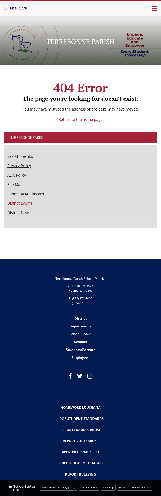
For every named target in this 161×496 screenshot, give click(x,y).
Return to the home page (80, 119)
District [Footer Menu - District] (80, 318)
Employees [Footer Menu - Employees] (80, 357)
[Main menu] (154, 8)
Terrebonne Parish (27, 137)
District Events (19, 203)
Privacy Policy (19, 165)
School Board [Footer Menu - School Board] (80, 334)
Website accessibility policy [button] (58, 487)
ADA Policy (16, 175)
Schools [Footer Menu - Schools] (80, 342)
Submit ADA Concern (25, 193)
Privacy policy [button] (89, 487)
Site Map (15, 184)
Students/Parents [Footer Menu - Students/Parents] (80, 349)
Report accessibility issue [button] (134, 487)
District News (18, 212)
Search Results (20, 156)
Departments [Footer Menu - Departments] (80, 326)
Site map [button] (108, 487)
